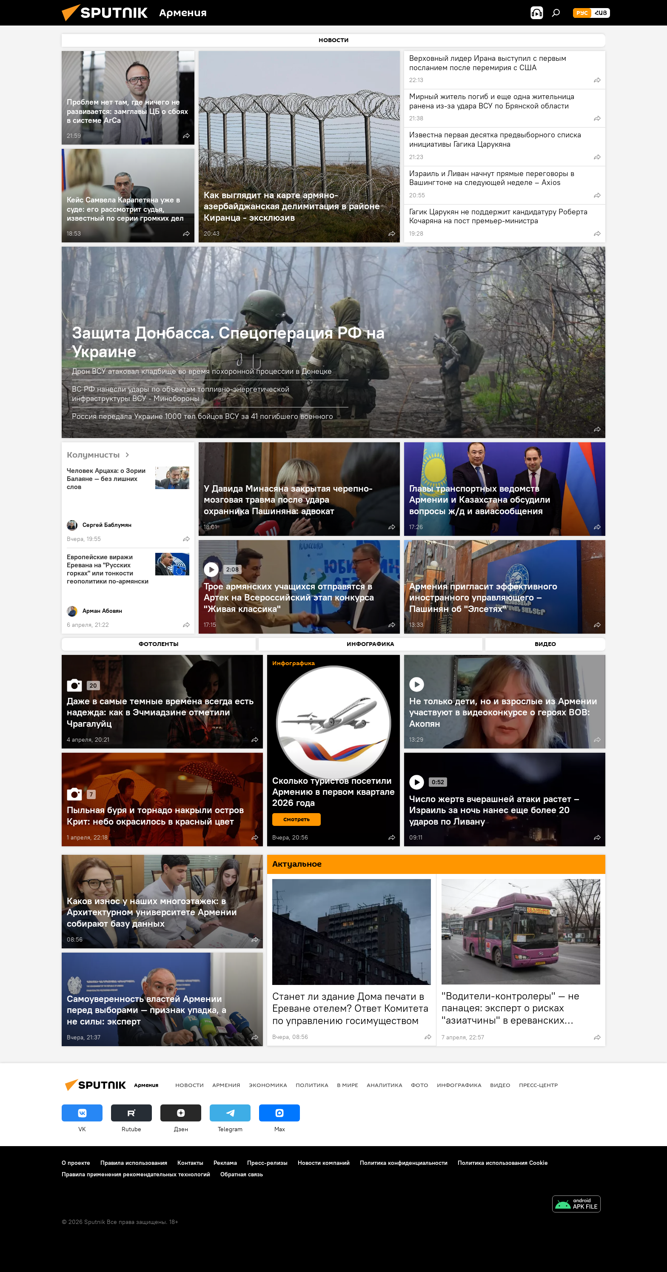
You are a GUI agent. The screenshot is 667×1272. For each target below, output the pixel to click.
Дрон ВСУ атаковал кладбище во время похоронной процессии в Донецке (202, 371)
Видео (500, 1085)
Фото (419, 1085)
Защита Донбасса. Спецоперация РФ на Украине (228, 342)
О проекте (76, 1163)
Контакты (190, 1163)
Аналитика (384, 1085)
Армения (226, 1085)
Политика (312, 1085)
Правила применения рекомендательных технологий (136, 1174)
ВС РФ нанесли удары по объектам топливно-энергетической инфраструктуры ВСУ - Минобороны (180, 393)
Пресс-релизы (267, 1163)
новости (189, 1085)
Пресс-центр (538, 1085)
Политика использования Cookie (503, 1163)
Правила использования (133, 1163)
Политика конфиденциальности (404, 1163)
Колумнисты (101, 455)
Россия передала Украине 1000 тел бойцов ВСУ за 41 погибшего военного (202, 416)
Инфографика (459, 1085)
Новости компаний (324, 1163)
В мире (347, 1085)
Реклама (225, 1163)
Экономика (268, 1085)
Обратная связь (241, 1174)
